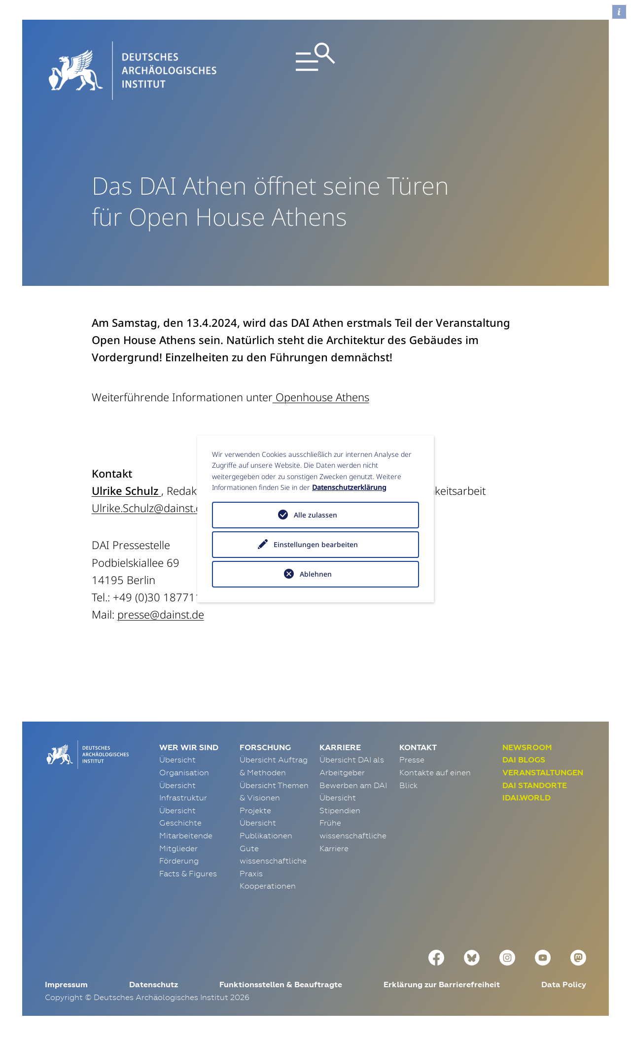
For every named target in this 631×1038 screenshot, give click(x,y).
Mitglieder (178, 848)
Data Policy (563, 984)
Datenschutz (153, 984)
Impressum (66, 984)
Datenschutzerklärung (349, 487)
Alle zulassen (315, 514)
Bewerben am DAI (353, 785)
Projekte (255, 810)
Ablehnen (316, 574)
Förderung (179, 860)
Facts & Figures (188, 873)
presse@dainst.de (160, 614)
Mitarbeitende (185, 835)
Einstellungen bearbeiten (316, 544)
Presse (411, 759)
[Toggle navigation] (316, 70)
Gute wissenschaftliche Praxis (273, 861)
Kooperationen (268, 885)
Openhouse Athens (321, 396)
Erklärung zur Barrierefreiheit (442, 984)
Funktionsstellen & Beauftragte (280, 984)
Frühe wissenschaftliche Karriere (352, 835)
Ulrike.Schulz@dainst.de (150, 507)
